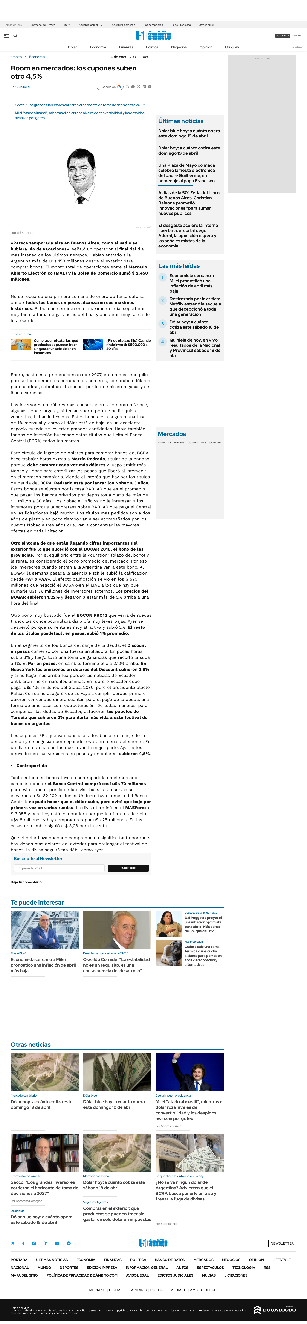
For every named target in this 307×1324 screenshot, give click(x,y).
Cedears (215, 442)
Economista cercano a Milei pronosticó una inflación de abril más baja (192, 283)
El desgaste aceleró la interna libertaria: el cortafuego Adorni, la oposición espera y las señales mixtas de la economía (188, 236)
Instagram (34, 1243)
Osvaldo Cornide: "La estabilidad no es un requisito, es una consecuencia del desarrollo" (116, 965)
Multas (209, 1275)
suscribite (282, 35)
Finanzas (126, 47)
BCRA (66, 24)
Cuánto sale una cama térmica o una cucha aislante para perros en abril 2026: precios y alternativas (203, 955)
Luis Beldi (23, 87)
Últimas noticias (52, 1260)
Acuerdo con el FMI (91, 24)
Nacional (20, 1267)
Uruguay (232, 47)
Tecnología (243, 1267)
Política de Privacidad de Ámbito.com (82, 1275)
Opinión (206, 47)
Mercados (204, 1260)
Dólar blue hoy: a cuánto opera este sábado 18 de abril (41, 1219)
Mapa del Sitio (24, 1275)
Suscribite (128, 867)
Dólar (72, 47)
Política (152, 47)
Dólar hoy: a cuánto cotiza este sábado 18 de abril (194, 327)
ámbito (16, 57)
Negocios (179, 47)
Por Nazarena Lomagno (26, 1201)
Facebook (23, 1243)
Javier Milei (206, 24)
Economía (98, 47)
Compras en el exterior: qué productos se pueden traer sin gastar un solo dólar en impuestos (56, 346)
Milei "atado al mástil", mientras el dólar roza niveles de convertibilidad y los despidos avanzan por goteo (190, 1110)
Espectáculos (210, 1267)
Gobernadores (154, 24)
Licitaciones (235, 1275)
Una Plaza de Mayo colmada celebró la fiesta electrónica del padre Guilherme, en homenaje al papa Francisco (186, 172)
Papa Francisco (181, 24)
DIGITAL (106, 1290)
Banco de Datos (170, 1260)
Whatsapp (69, 1243)
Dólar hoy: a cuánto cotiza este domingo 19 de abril (189, 150)
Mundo (44, 1267)
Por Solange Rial (166, 1224)
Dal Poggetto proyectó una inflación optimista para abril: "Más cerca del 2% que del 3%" (203, 924)
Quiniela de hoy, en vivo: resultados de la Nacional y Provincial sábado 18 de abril (195, 347)
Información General (147, 1267)
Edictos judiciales (175, 1275)
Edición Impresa (102, 1267)
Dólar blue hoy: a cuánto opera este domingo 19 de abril (189, 133)
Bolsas (179, 442)
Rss (267, 1267)
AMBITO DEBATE (194, 1290)
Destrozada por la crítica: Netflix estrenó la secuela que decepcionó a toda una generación (195, 306)
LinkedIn (45, 1243)
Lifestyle (281, 1260)
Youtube (57, 1243)
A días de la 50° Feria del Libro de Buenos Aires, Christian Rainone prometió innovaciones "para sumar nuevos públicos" (189, 203)
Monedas (164, 442)
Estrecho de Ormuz (43, 24)
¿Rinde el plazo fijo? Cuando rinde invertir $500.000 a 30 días (128, 344)
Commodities (197, 442)
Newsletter (297, 47)
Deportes (69, 1267)
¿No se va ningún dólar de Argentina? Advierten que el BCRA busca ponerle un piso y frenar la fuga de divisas (186, 1190)
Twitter (13, 1243)
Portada (19, 1260)
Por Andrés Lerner (168, 1126)
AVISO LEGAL (137, 1275)
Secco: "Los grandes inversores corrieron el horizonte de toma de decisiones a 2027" (80, 105)
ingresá (297, 35)
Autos (182, 1267)
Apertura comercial (124, 24)
